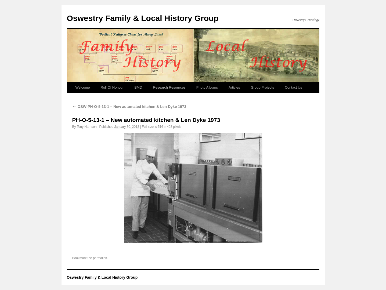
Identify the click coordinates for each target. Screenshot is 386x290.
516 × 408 (165, 127)
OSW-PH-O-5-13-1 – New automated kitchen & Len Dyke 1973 (129, 106)
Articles (234, 87)
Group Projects (262, 87)
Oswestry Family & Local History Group (143, 18)
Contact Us (293, 87)
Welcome (82, 87)
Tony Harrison (87, 127)
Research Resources (169, 87)
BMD (138, 87)
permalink (100, 258)
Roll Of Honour (112, 87)
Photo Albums (207, 87)
